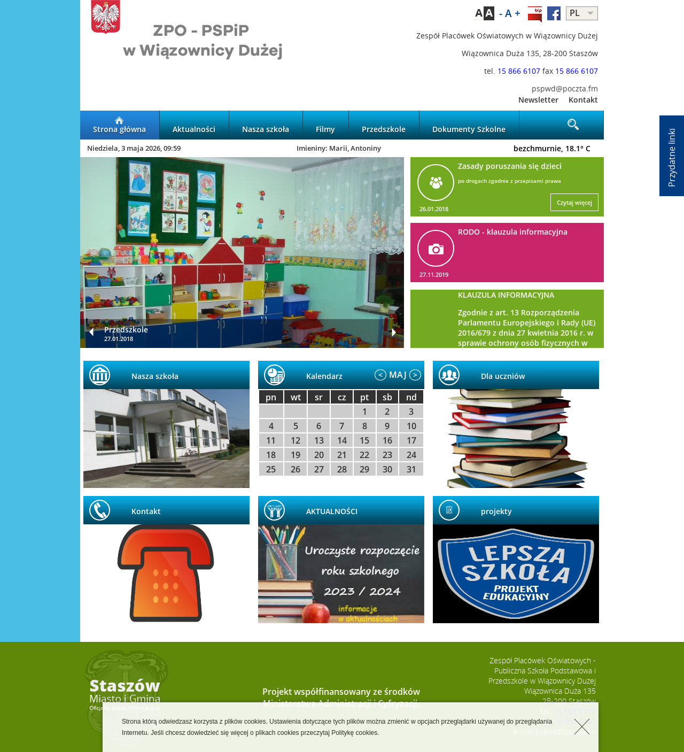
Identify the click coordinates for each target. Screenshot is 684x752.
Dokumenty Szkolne (469, 125)
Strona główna (119, 125)
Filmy (325, 125)
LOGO (211, 40)
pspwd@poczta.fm (565, 88)
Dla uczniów (503, 376)
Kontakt (583, 100)
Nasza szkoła (265, 125)
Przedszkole (384, 125)
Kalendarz (324, 376)
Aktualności (194, 125)
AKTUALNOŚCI (331, 511)
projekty (496, 511)
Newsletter (538, 100)
